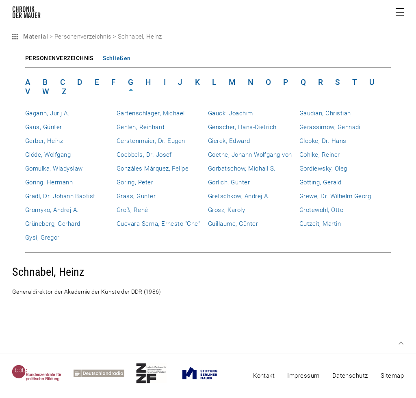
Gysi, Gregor (42, 237)
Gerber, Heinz (44, 141)
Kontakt (264, 375)
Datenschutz (350, 375)
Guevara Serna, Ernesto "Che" (158, 223)
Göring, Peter (135, 182)
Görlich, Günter (229, 182)
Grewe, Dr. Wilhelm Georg (335, 196)
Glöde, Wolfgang (48, 154)
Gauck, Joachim (230, 113)
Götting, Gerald (320, 182)
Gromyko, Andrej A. (51, 210)
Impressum (303, 375)
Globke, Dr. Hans (323, 141)
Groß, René (132, 210)
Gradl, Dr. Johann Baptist (60, 196)
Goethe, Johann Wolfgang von (250, 154)
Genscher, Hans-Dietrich (242, 127)
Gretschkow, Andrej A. (239, 196)
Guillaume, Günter (233, 223)
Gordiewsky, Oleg (323, 168)
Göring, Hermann (49, 182)
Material (34, 36)
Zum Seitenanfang (401, 343)
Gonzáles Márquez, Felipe (152, 168)
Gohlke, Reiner (319, 154)
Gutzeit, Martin (320, 223)
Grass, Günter (136, 196)
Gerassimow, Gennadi (329, 127)
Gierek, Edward (229, 141)
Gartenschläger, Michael (151, 113)
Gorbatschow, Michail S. (242, 168)
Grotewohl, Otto (321, 210)
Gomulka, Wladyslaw (53, 168)
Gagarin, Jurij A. (47, 113)
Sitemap (392, 375)
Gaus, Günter (43, 127)
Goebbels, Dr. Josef (144, 154)
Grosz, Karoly (226, 210)
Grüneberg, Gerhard (52, 223)
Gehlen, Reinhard (141, 127)
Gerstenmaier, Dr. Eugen (151, 141)
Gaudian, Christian (325, 113)
